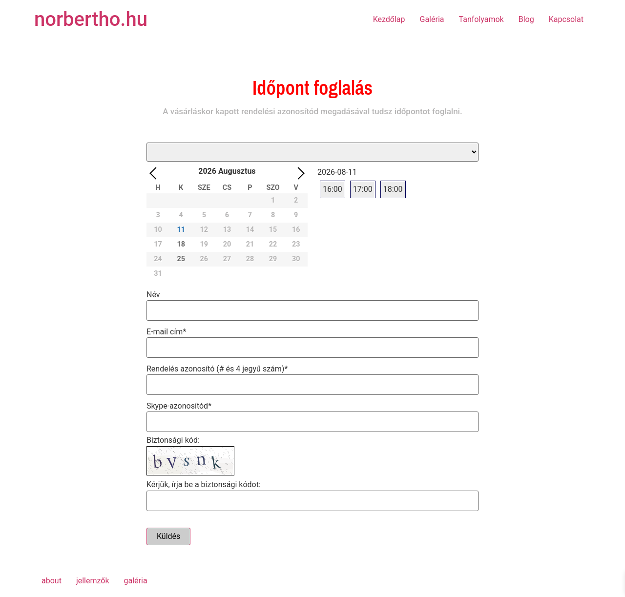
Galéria (432, 19)
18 (181, 244)
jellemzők (92, 580)
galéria (135, 580)
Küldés (168, 536)
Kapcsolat (566, 19)
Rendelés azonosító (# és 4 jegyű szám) (217, 368)
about (52, 580)
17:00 (363, 189)
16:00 (332, 189)
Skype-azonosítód (178, 405)
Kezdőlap (389, 19)
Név (153, 294)
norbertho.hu (90, 19)
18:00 (393, 189)
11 (181, 230)
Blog (526, 19)
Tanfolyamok (481, 19)
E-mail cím (166, 331)
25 (181, 259)
